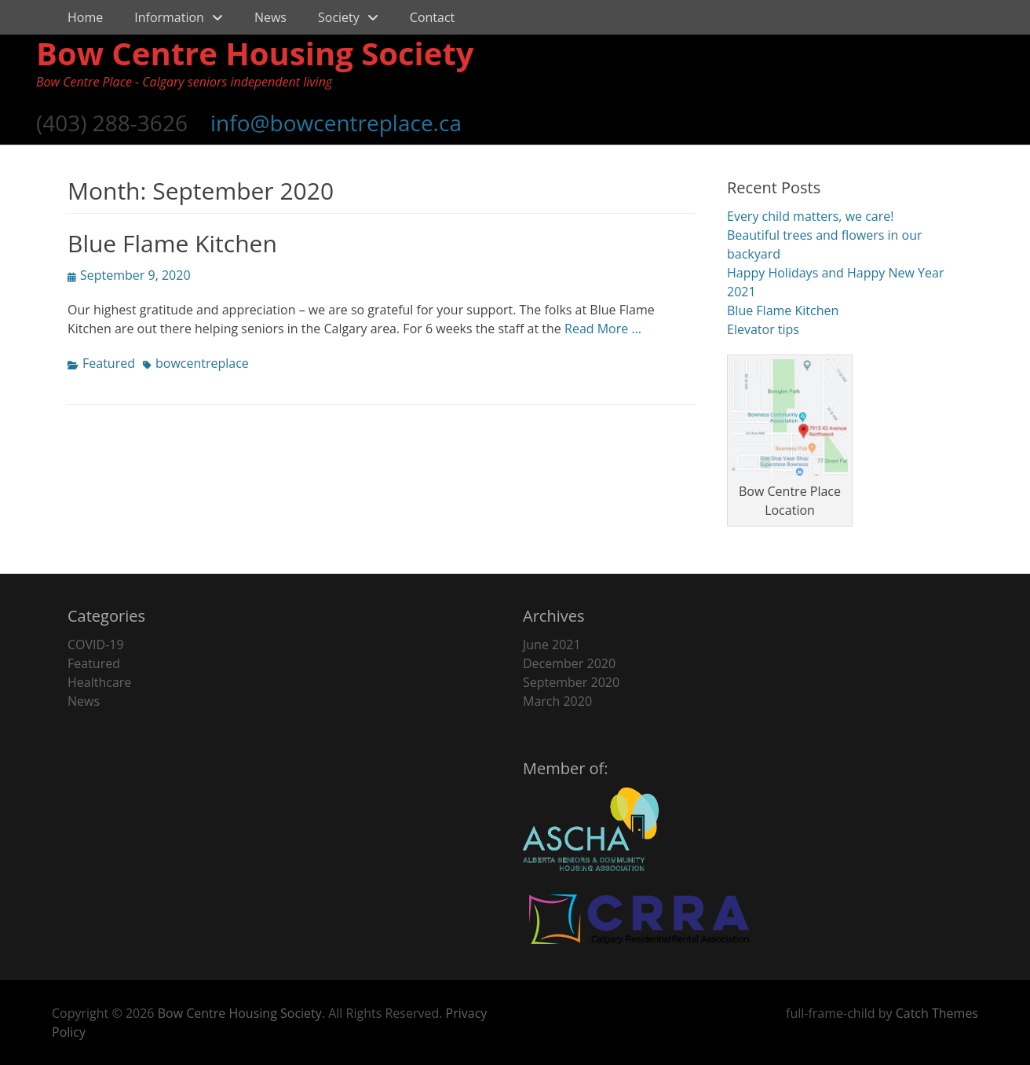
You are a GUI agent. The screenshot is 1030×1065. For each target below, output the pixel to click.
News (270, 17)
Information (169, 17)
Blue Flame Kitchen (172, 243)
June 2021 (552, 644)
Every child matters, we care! (810, 216)
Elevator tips (763, 329)
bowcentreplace (202, 363)
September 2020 (571, 682)
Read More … (602, 328)
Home (85, 17)
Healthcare (99, 682)
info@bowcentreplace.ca (336, 123)
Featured (108, 363)
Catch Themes (937, 1013)
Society (339, 17)
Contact (432, 17)
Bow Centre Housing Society (255, 53)
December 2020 (569, 663)
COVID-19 (96, 644)
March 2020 (557, 701)
